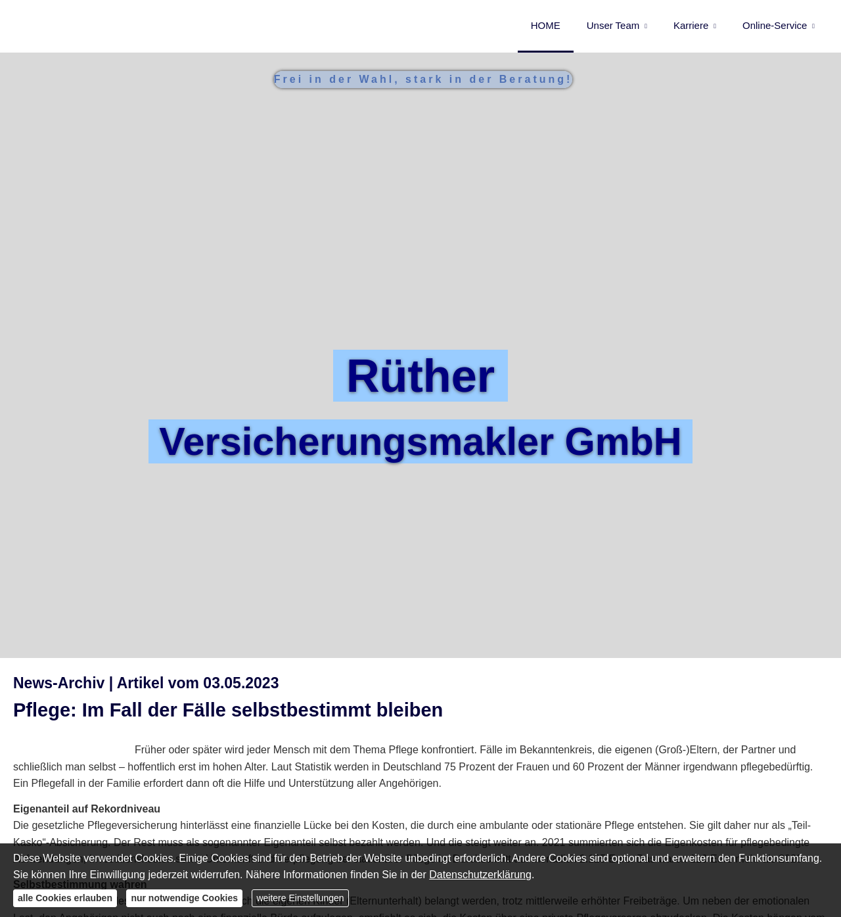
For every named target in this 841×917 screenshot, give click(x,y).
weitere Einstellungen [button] (300, 898)
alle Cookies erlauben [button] (65, 898)
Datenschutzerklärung (480, 874)
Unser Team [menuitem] (613, 25)
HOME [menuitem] (545, 25)
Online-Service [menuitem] (774, 25)
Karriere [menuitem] (690, 25)
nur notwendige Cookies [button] (184, 898)
